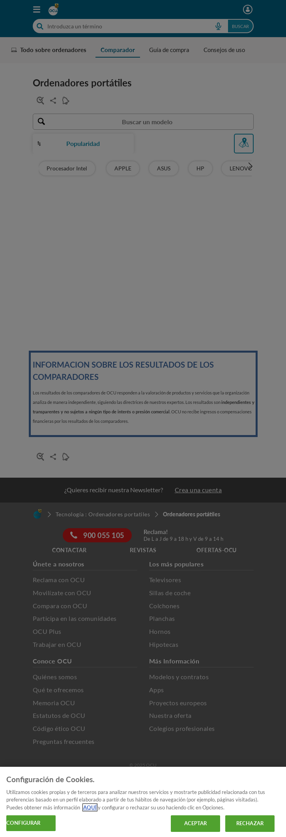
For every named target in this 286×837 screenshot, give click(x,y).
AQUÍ (90, 807)
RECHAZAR (250, 823)
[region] (143, 802)
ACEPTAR (195, 823)
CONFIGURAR (23, 823)
